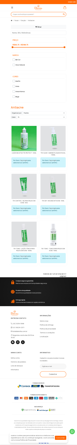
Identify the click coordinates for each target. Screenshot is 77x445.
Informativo (15, 370)
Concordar (60, 438)
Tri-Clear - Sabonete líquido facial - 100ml (53, 154)
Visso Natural (19, 65)
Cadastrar (53, 374)
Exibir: (14, 117)
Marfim (16, 81)
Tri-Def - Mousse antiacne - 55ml (53, 201)
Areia (16, 86)
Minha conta (15, 358)
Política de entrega (46, 325)
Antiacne (31, 20)
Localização (44, 336)
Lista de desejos (17, 366)
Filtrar (38, 27)
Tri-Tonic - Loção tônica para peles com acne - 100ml (24, 249)
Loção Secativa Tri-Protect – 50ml (24, 153)
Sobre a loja (44, 321)
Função (23, 20)
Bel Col (16, 60)
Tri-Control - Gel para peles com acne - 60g (24, 202)
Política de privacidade (48, 329)
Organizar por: (17, 113)
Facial (16, 20)
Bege (16, 96)
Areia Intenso (19, 91)
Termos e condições (47, 333)
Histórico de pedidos (18, 362)
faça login (23, 160)
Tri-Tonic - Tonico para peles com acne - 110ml (53, 249)
